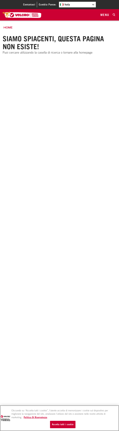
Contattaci (29, 4)
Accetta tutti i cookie (63, 424)
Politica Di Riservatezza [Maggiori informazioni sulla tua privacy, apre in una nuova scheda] (35, 417)
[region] (59, 418)
